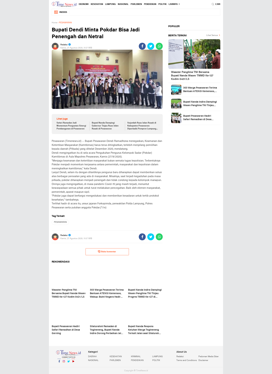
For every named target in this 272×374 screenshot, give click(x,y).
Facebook (59, 363)
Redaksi (180, 357)
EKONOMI (84, 4)
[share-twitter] (150, 46)
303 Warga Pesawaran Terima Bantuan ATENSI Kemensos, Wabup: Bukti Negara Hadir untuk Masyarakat (200, 90)
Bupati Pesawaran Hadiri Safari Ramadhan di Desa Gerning (197, 118)
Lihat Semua (212, 35)
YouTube (73, 363)
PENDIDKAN (150, 4)
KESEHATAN (97, 4)
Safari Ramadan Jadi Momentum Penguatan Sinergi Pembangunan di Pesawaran (71, 126)
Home (54, 23)
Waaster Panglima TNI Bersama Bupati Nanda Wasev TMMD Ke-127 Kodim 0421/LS (192, 76)
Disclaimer (203, 360)
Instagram (64, 363)
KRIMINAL (136, 357)
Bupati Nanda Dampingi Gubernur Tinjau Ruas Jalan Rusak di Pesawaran (105, 126)
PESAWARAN (60, 222)
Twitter (68, 363)
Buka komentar (107, 251)
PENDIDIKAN (137, 360)
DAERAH (92, 357)
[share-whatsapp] (159, 46)
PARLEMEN (136, 4)
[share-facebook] (142, 46)
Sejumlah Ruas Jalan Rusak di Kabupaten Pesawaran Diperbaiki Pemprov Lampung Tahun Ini (141, 126)
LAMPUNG (110, 4)
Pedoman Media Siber (208, 357)
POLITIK (162, 4)
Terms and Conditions (186, 360)
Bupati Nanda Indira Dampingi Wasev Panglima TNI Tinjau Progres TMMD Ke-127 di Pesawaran (200, 104)
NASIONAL (123, 4)
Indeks (60, 12)
